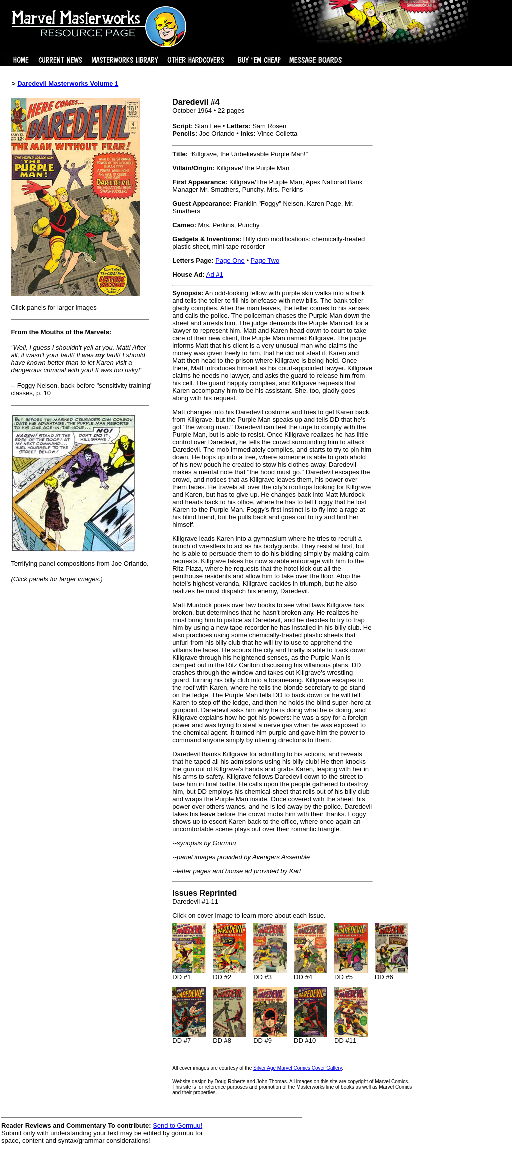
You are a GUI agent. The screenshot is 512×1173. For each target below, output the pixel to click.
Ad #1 (215, 274)
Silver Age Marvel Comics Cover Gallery (298, 1068)
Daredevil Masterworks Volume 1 (68, 83)
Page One (230, 260)
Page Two (265, 260)
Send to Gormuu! (177, 1125)
